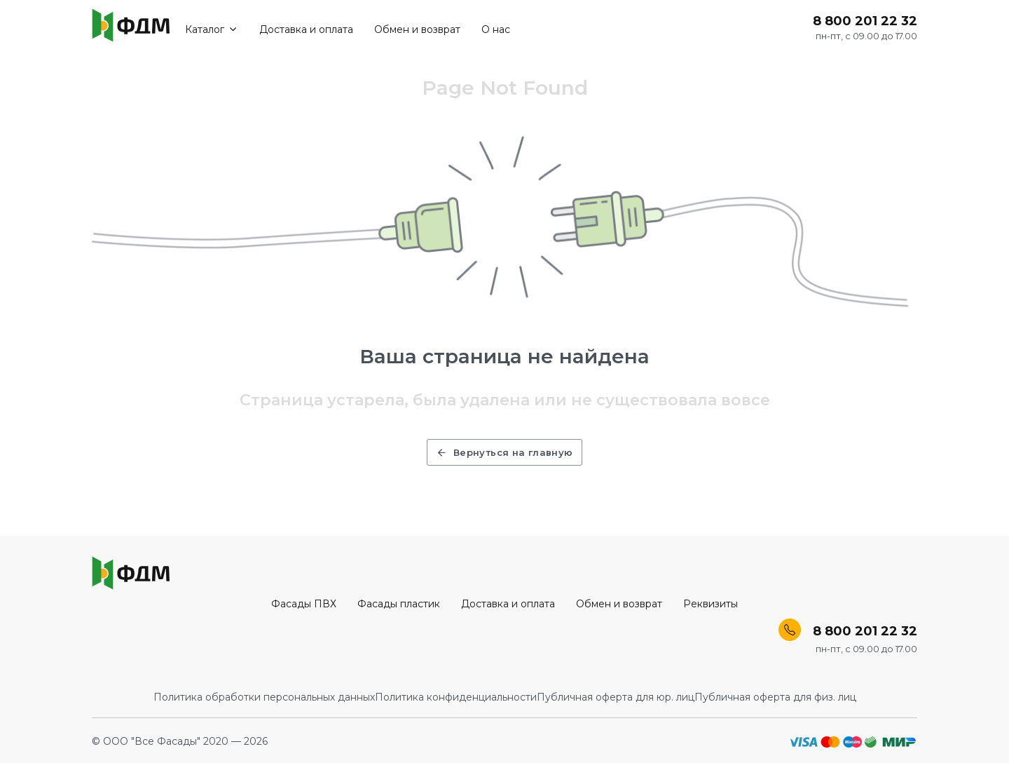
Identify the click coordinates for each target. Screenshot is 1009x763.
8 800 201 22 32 (865, 21)
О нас (505, 29)
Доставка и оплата (316, 29)
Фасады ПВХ (303, 603)
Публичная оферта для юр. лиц (615, 697)
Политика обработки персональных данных (264, 697)
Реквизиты (710, 603)
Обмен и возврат (427, 29)
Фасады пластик (398, 603)
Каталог (221, 29)
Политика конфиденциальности (456, 697)
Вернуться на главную (504, 452)
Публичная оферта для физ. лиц (775, 697)
